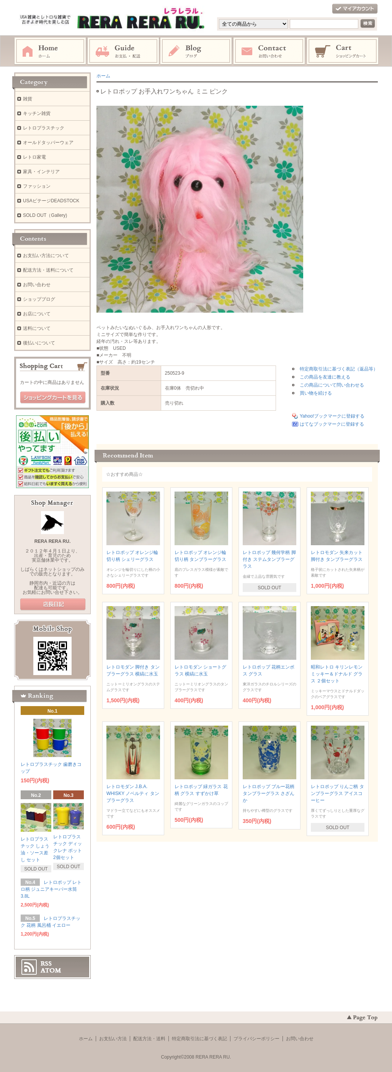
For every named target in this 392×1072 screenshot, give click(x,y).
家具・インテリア (41, 171)
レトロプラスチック (43, 128)
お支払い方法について (46, 255)
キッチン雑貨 (37, 113)
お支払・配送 (123, 51)
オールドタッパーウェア (48, 142)
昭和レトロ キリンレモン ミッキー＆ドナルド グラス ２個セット (337, 674)
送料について (37, 328)
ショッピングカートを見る (53, 398)
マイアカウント (355, 9)
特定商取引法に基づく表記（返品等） (339, 369)
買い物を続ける (316, 393)
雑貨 (27, 99)
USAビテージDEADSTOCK (51, 200)
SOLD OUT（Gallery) (45, 215)
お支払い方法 (113, 1038)
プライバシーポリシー (256, 1038)
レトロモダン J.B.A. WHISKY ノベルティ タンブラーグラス (132, 793)
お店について (37, 313)
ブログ (196, 51)
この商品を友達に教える (325, 377)
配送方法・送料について (48, 270)
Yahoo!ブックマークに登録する (332, 416)
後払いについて (39, 343)
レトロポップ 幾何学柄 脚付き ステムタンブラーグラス (269, 559)
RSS (46, 963)
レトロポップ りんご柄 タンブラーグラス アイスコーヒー (337, 793)
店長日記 (53, 604)
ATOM (51, 970)
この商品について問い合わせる (332, 385)
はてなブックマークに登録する (332, 424)
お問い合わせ (269, 51)
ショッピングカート (343, 51)
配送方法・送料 (149, 1038)
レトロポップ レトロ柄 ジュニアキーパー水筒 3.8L (51, 889)
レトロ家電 (34, 157)
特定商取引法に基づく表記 (199, 1038)
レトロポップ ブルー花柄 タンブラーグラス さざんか (268, 793)
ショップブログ (39, 299)
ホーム (50, 51)
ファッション (37, 186)
